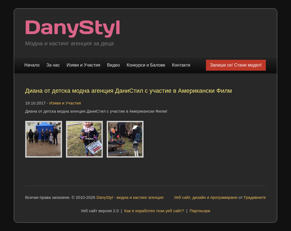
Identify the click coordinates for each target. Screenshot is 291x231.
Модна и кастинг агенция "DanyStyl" (73, 29)
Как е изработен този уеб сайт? (154, 210)
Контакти (181, 65)
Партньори (200, 210)
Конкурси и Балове (146, 65)
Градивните (255, 197)
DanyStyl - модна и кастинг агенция (130, 197)
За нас (53, 65)
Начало (32, 65)
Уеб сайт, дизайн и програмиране (205, 197)
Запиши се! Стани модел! (236, 65)
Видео (113, 65)
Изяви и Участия (83, 65)
